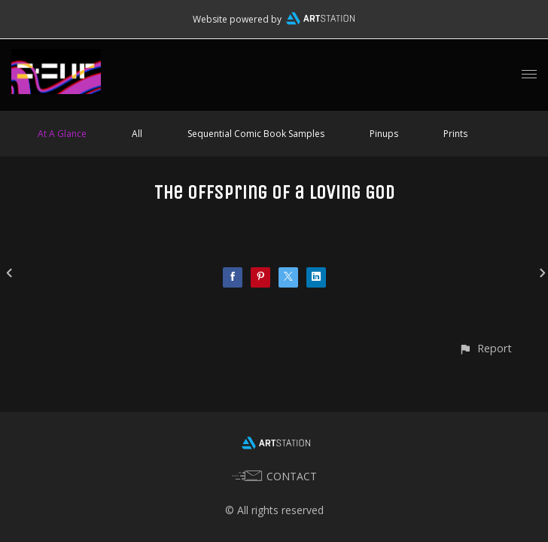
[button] (485, 348)
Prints (455, 133)
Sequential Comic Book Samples (255, 133)
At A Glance (62, 133)
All (137, 133)
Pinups (384, 133)
